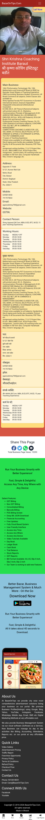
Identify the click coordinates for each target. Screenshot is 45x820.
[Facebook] (14, 448)
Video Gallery (7, 747)
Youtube (5, 795)
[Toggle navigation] (39, 3)
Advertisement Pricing (11, 750)
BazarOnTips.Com (11, 3)
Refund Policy (7, 764)
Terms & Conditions (10, 761)
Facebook (6, 792)
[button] (3, 31)
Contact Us (6, 770)
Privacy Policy (8, 758)
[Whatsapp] (25, 448)
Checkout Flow (8, 767)
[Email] (31, 448)
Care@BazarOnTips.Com (18, 783)
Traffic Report (7, 753)
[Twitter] (19, 448)
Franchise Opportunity (11, 756)
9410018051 (13, 780)
